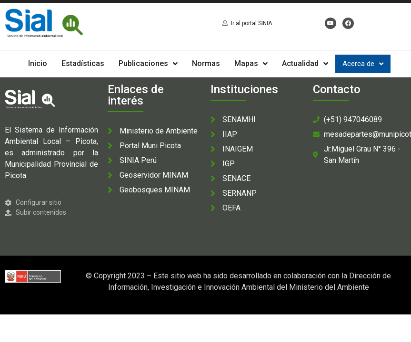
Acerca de (362, 64)
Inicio (37, 63)
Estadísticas (82, 63)
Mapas (251, 63)
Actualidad (305, 63)
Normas (206, 63)
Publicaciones (148, 63)
